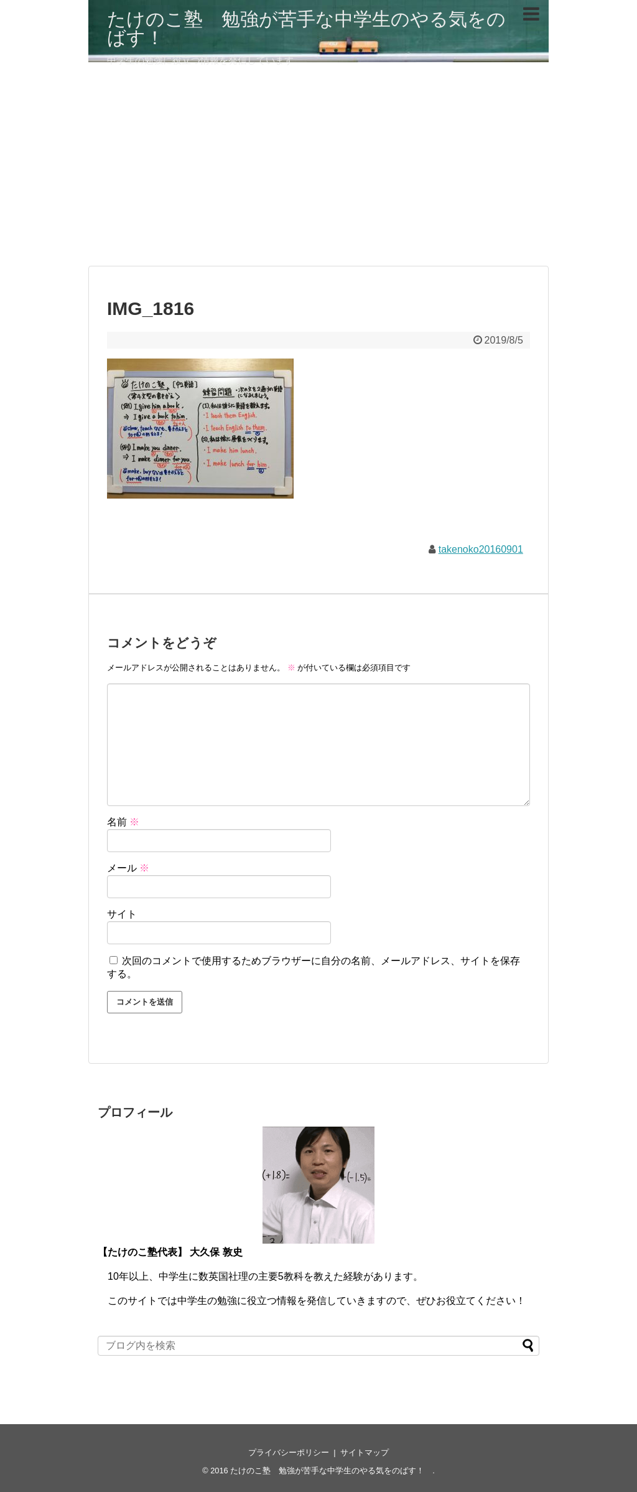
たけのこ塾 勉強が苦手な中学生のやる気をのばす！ (306, 28)
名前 (123, 822)
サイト (122, 914)
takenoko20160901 (481, 549)
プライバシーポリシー (288, 1452)
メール (128, 868)
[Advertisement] (318, 169)
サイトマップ (364, 1452)
